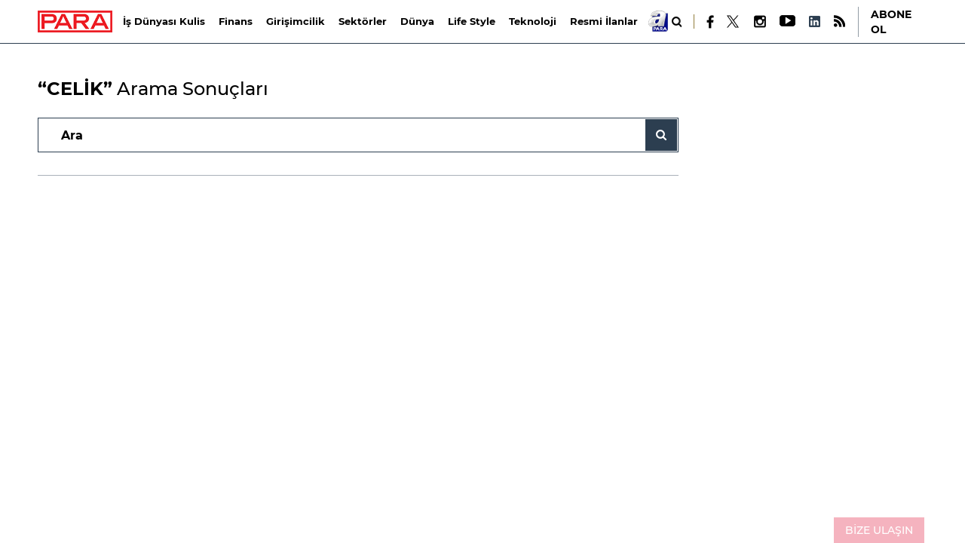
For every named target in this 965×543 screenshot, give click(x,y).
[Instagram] (759, 21)
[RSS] (839, 21)
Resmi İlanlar (604, 21)
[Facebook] (710, 22)
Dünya (417, 21)
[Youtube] (786, 21)
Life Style (471, 21)
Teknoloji (532, 21)
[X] (733, 22)
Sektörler (363, 21)
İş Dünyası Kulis (164, 21)
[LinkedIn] (814, 21)
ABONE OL (891, 22)
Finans (236, 21)
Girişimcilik (295, 21)
